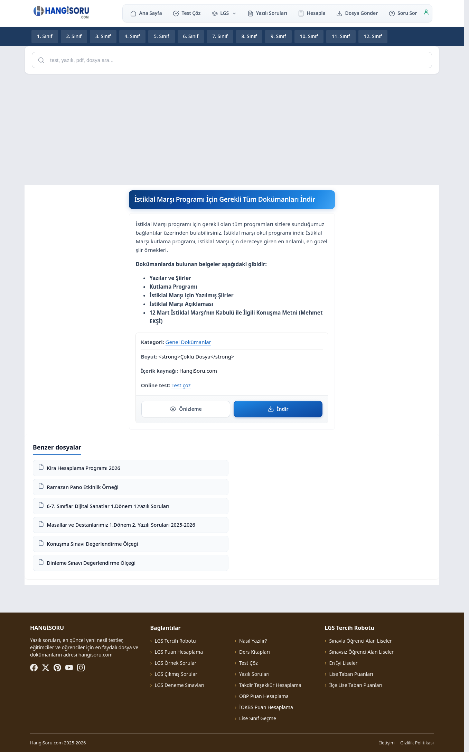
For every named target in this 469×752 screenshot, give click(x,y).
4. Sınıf (132, 36)
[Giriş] (426, 13)
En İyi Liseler (343, 663)
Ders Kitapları (254, 652)
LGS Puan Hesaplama (178, 652)
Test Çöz (186, 13)
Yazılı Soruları (267, 13)
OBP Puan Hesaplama (264, 696)
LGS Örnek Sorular (175, 663)
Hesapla (311, 13)
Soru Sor (403, 13)
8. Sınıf (249, 36)
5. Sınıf (161, 36)
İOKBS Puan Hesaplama (266, 707)
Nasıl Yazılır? (253, 640)
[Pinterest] (57, 667)
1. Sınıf (45, 36)
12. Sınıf (373, 36)
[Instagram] (81, 667)
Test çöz (180, 385)
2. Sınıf (74, 36)
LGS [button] (224, 13)
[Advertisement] (232, 128)
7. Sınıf (220, 36)
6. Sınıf (191, 36)
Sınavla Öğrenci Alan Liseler (360, 640)
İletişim (387, 743)
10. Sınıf (309, 36)
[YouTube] (69, 667)
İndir (278, 408)
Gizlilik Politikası (417, 743)
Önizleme (186, 408)
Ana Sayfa (146, 13)
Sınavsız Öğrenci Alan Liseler (361, 652)
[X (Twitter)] (45, 667)
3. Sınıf (103, 36)
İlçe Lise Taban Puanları (356, 685)
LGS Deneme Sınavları (179, 685)
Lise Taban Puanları (351, 674)
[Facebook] (34, 667)
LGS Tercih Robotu (175, 640)
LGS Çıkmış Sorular (175, 674)
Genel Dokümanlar (188, 341)
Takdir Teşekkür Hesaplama (270, 685)
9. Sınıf (278, 36)
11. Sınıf (341, 36)
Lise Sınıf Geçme (257, 718)
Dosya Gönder (357, 13)
